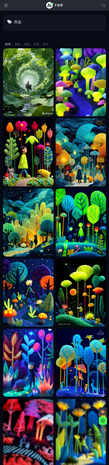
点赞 (36, 44)
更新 (18, 44)
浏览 (27, 44)
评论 (46, 44)
